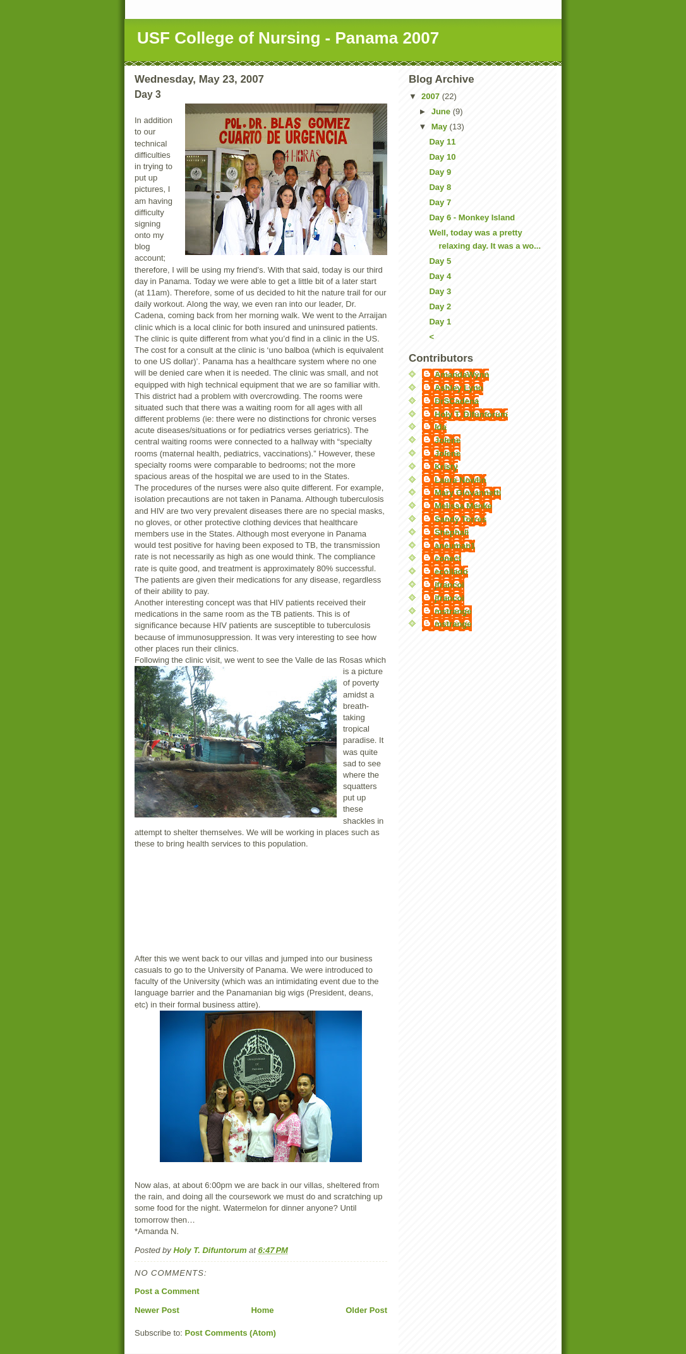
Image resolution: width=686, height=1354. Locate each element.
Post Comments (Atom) (230, 1333)
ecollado (451, 571)
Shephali (452, 532)
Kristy (446, 467)
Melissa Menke (463, 506)
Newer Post (157, 1310)
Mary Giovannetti (468, 492)
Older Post (366, 1310)
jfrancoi (449, 585)
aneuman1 (455, 545)
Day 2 (440, 306)
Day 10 (442, 157)
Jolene (447, 440)
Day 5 (440, 261)
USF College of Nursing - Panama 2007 (288, 37)
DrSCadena (457, 401)
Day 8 (440, 187)
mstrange (453, 611)
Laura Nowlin (460, 480)
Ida (441, 427)
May (440, 126)
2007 (431, 96)
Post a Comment (167, 1291)
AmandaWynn (462, 374)
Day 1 (440, 321)
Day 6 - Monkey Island (472, 217)
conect (448, 558)
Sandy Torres (460, 519)
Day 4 (440, 276)
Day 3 (440, 291)
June (442, 111)
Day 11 (442, 141)
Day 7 (440, 202)
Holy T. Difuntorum (471, 414)
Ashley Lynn (459, 388)
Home (262, 1310)
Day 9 (440, 172)
